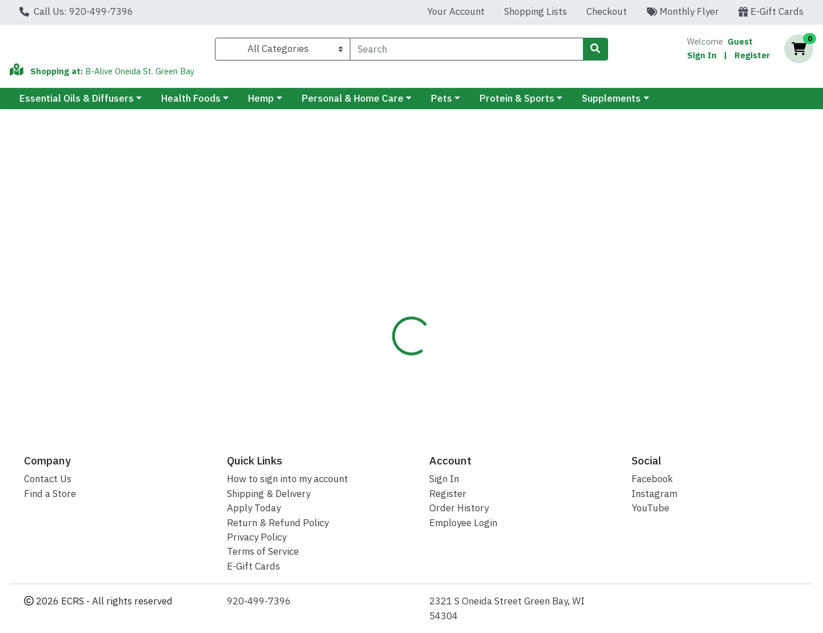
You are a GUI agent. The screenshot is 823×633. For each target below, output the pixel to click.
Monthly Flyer (682, 11)
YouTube (650, 508)
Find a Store (50, 493)
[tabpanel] (582, 314)
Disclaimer (434, 244)
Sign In (702, 57)
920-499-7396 (259, 601)
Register (752, 57)
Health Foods (191, 103)
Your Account (456, 11)
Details (376, 244)
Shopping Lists (535, 11)
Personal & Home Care (352, 103)
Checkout (606, 11)
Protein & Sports (517, 103)
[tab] (376, 245)
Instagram (654, 493)
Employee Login (463, 522)
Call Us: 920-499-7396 (76, 11)
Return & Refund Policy (278, 522)
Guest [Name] (740, 43)
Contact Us (47, 478)
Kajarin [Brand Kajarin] (478, 303)
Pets (441, 103)
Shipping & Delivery (268, 493)
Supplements (611, 103)
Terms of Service (263, 552)
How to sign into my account (287, 478)
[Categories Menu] (282, 51)
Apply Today (254, 508)
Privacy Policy (256, 537)
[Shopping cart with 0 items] (798, 51)
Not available (717, 179)
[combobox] (466, 51)
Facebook (652, 478)
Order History (459, 508)
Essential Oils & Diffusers (76, 103)
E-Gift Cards (771, 11)
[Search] (466, 51)
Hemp (261, 103)
